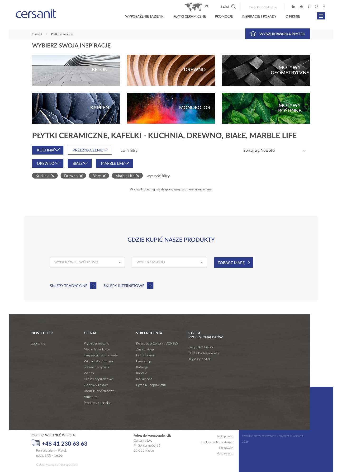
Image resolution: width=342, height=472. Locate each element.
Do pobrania (145, 355)
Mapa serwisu (224, 453)
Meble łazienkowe (97, 349)
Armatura (90, 397)
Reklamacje (144, 379)
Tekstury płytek (200, 359)
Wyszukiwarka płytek (277, 34)
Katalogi (142, 367)
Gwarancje (144, 361)
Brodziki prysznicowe (99, 391)
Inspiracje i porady (259, 16)
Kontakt (141, 373)
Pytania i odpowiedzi (151, 385)
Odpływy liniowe (96, 385)
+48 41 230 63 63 (59, 443)
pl (207, 6)
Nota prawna (225, 436)
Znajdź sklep (145, 349)
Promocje (224, 16)
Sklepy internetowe (124, 286)
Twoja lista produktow (263, 7)
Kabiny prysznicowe (98, 379)
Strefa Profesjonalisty (204, 353)
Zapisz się (38, 343)
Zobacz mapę (231, 263)
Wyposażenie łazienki (144, 16)
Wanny (89, 373)
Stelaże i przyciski (96, 367)
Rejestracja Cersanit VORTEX (157, 343)
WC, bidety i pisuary (98, 361)
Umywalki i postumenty (101, 355)
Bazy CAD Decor (201, 347)
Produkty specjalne (97, 403)
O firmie (292, 16)
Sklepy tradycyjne (68, 286)
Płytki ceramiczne (189, 16)
